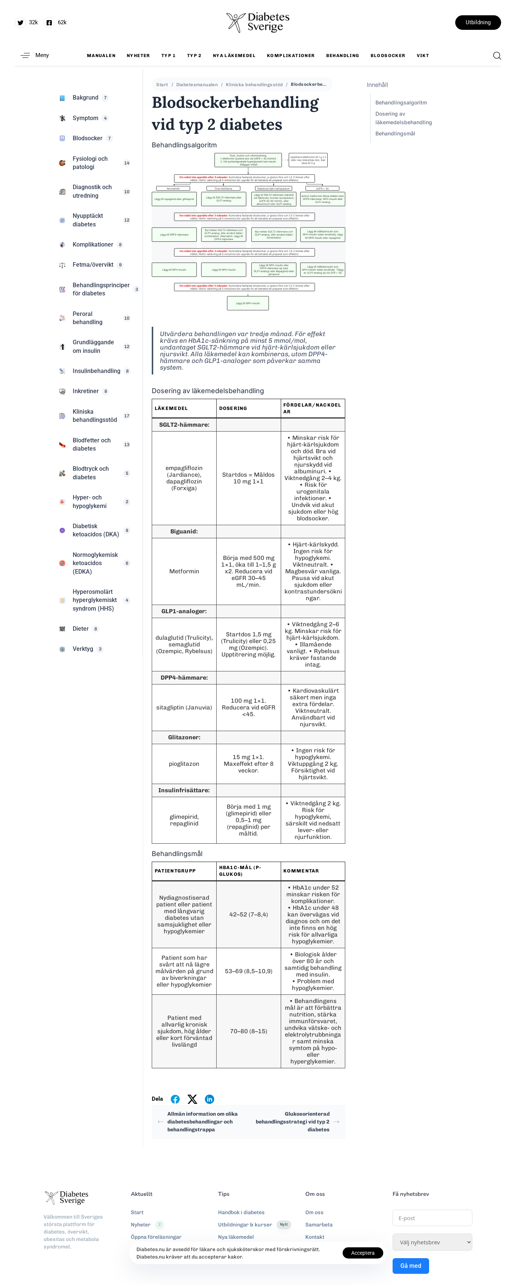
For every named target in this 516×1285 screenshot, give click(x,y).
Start (162, 84)
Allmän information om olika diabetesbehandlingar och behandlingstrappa (198, 1122)
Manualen (101, 55)
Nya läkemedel (234, 55)
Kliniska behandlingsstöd (254, 84)
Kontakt (314, 1237)
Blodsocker (388, 55)
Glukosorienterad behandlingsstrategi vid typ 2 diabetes (297, 1122)
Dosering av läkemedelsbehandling (403, 117)
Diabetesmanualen (197, 84)
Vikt (423, 55)
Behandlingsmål (395, 133)
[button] (32, 55)
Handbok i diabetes (241, 1212)
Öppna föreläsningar (156, 1237)
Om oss (314, 1212)
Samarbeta (319, 1225)
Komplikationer (291, 55)
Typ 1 (168, 55)
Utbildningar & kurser (254, 1225)
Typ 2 (194, 55)
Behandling (342, 55)
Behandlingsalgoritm (401, 102)
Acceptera (363, 1253)
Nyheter (138, 55)
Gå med (410, 1265)
